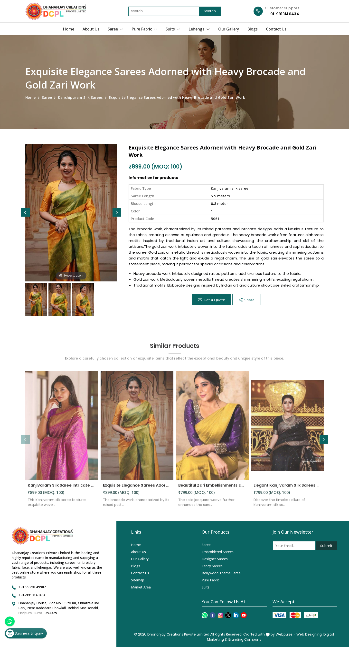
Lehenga (199, 29)
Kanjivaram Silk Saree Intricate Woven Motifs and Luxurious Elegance (62, 488)
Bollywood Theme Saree (221, 573)
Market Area (141, 587)
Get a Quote (211, 299)
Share (247, 299)
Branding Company (244, 639)
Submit (326, 545)
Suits (173, 29)
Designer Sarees (215, 559)
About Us (91, 29)
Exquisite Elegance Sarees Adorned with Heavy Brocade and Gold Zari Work (137, 488)
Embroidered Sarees (218, 551)
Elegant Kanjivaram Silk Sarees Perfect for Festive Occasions (287, 488)
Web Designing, (309, 634)
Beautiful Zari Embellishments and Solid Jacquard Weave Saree (212, 488)
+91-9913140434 (283, 14)
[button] (117, 212)
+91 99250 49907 (32, 587)
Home (68, 29)
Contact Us (276, 29)
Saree (115, 29)
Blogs (252, 29)
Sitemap (137, 580)
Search (210, 11)
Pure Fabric (144, 29)
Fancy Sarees (212, 566)
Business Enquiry (24, 633)
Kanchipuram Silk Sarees (80, 97)
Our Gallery (228, 29)
